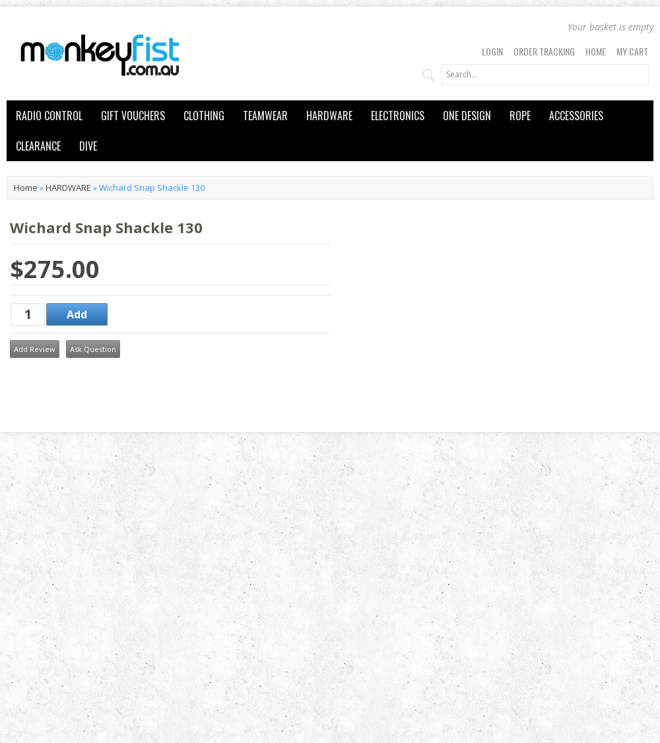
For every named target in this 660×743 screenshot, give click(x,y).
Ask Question (93, 349)
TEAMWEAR (265, 116)
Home (595, 51)
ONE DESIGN (467, 116)
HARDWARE (329, 116)
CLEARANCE (38, 146)
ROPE (520, 116)
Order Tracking (544, 51)
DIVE (88, 146)
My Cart (632, 51)
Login (492, 51)
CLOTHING (203, 116)
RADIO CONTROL (49, 116)
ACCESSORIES (576, 116)
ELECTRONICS (397, 116)
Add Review (34, 349)
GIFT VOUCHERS (133, 116)
